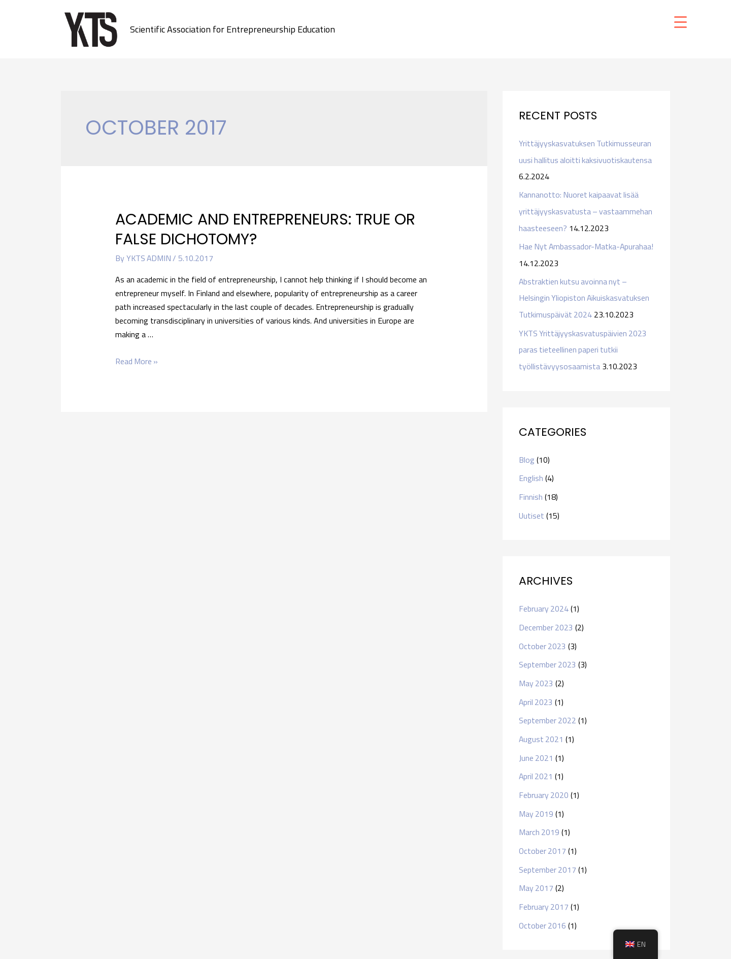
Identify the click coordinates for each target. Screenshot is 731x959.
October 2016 (543, 914)
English (531, 474)
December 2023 (546, 622)
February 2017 (544, 896)
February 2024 (544, 603)
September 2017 (548, 859)
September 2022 (548, 713)
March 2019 (539, 823)
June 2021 (536, 750)
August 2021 (541, 731)
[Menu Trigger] (680, 22)
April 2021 (536, 768)
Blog (527, 456)
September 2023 (548, 658)
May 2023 (536, 676)
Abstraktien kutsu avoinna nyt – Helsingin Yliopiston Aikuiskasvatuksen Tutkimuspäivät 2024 (585, 295)
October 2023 (543, 640)
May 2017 (536, 878)
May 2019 (536, 804)
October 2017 (543, 841)
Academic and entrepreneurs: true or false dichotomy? (265, 229)
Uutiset (532, 510)
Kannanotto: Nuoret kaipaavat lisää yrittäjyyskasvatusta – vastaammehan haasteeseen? (586, 210)
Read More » (137, 361)
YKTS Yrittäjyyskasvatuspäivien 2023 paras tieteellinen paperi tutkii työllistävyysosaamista (583, 346)
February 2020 (544, 786)
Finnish (531, 492)
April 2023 (536, 695)
